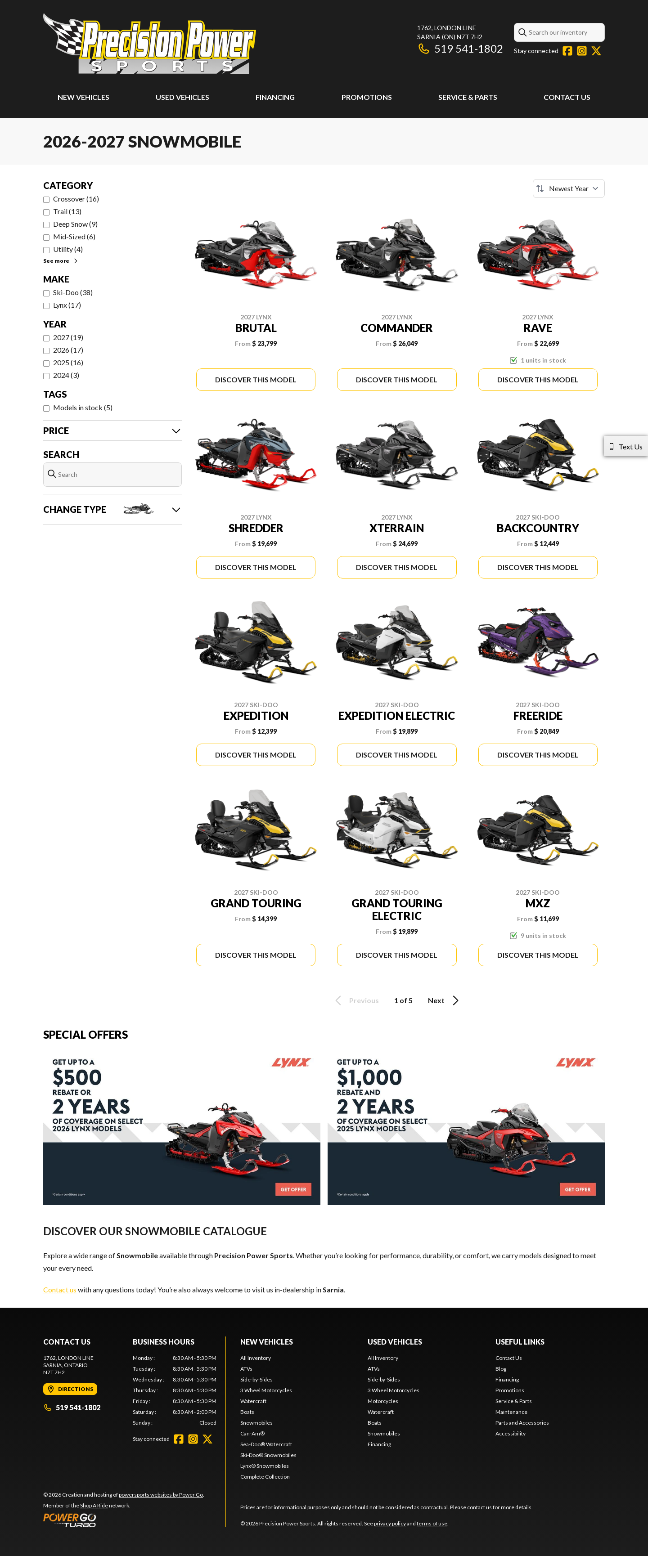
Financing (275, 97)
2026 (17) (68, 349)
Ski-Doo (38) (73, 292)
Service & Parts (467, 97)
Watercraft (253, 1401)
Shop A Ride (94, 1505)
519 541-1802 (460, 48)
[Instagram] (581, 50)
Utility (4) (68, 249)
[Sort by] (569, 188)
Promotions (367, 97)
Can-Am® (252, 1433)
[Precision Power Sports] (149, 43)
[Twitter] (596, 50)
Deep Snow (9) (75, 224)
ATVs (246, 1368)
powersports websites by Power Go (161, 1494)
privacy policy (390, 1523)
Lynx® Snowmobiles (264, 1465)
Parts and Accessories (522, 1422)
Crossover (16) (76, 198)
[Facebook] (567, 50)
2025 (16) (68, 362)
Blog (500, 1368)
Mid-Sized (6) (74, 236)
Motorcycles (383, 1401)
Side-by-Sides (256, 1379)
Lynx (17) (67, 304)
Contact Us (567, 97)
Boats (247, 1411)
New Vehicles (83, 97)
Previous (355, 1000)
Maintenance (511, 1411)
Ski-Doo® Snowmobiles (268, 1455)
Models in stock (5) (82, 407)
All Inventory (255, 1357)
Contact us (59, 1289)
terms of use (432, 1523)
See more (61, 260)
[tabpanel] (175, 1390)
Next (445, 1000)
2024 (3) (66, 375)
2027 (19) (68, 337)
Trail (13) (67, 211)
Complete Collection (265, 1476)
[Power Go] (123, 1520)
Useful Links (519, 1341)
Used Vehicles (182, 97)
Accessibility (510, 1433)
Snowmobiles (256, 1422)
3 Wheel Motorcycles (266, 1390)
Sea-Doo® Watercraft (266, 1444)
